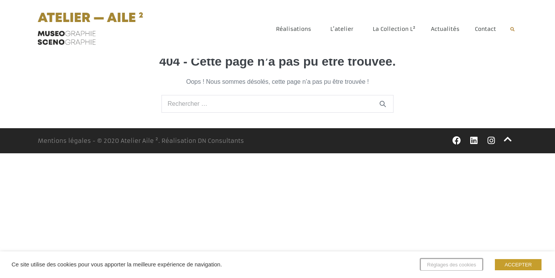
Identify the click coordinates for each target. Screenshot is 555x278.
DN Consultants (221, 145)
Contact (485, 28)
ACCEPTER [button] (518, 265)
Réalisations (295, 29)
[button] (512, 29)
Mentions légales (64, 145)
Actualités (445, 28)
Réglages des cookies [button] (451, 265)
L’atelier (343, 29)
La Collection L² (394, 28)
